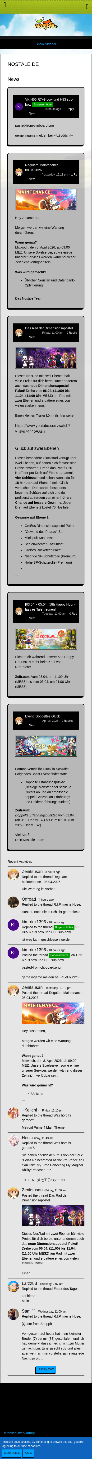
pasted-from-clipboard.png (34, 125)
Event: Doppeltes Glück (42, 716)
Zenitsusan (32, 174)
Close (28, 1452)
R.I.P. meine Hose (67, 904)
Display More (46, 1369)
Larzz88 (29, 1283)
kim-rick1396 (33, 109)
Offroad (29, 899)
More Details (12, 1452)
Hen (26, 1137)
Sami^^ (29, 1311)
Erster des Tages (66, 1289)
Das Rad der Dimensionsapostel (49, 328)
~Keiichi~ (30, 1110)
